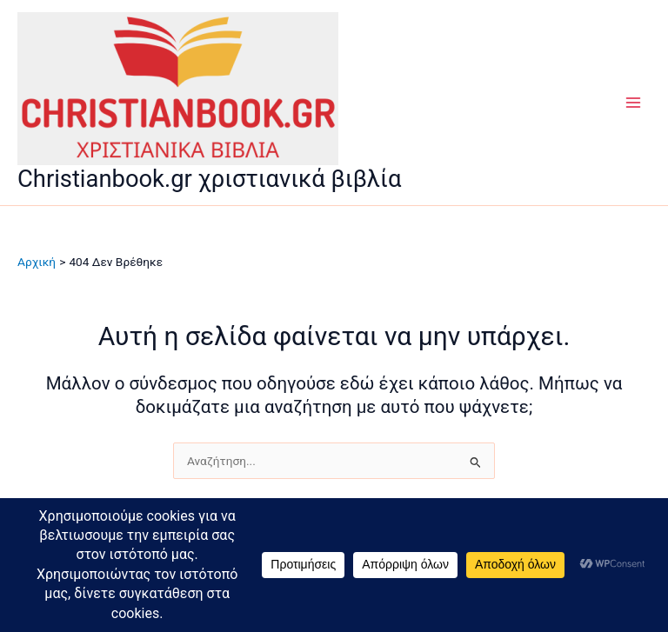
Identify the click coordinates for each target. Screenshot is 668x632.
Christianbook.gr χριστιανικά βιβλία (209, 179)
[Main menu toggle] (633, 103)
